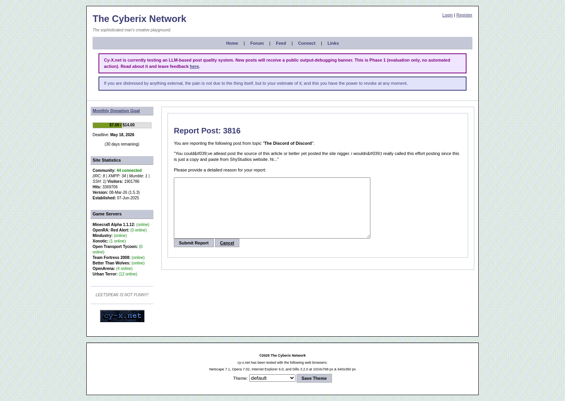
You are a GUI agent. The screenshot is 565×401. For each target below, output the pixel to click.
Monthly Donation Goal (116, 110)
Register (464, 15)
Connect (306, 43)
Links (333, 43)
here (194, 66)
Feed (281, 43)
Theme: (240, 378)
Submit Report (194, 254)
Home (232, 43)
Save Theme (314, 378)
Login (447, 15)
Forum (257, 43)
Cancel (227, 254)
